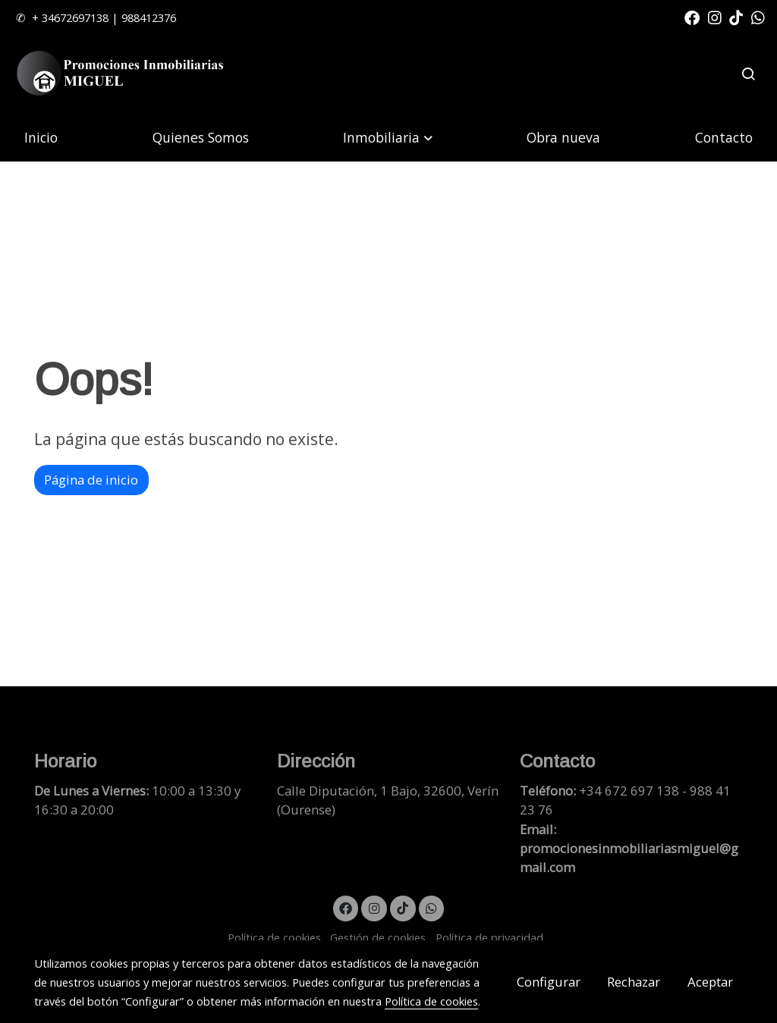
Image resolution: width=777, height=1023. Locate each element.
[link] (122, 74)
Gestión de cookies (378, 937)
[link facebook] (692, 16)
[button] (387, 137)
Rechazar (633, 981)
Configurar (548, 981)
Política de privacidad (489, 937)
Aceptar (710, 981)
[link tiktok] (736, 16)
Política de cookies (274, 937)
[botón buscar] (748, 73)
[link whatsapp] (758, 16)
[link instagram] (715, 16)
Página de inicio (91, 479)
